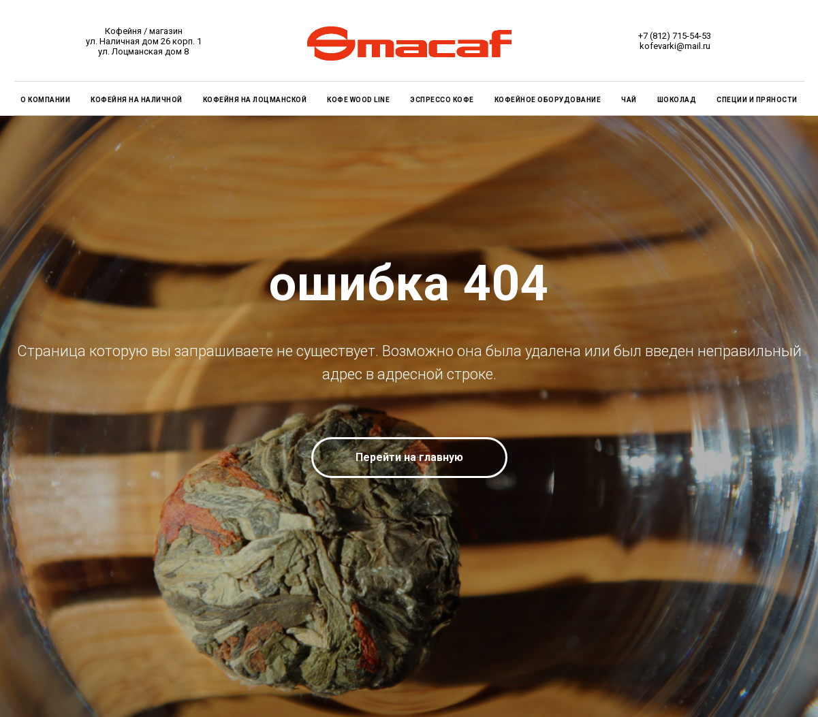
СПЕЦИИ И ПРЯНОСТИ (757, 99)
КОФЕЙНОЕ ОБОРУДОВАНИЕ (547, 99)
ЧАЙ (629, 99)
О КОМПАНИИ (45, 99)
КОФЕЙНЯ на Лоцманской (255, 99)
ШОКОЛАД (677, 99)
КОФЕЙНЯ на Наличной (137, 99)
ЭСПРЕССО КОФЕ (442, 99)
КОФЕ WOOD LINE (358, 99)
